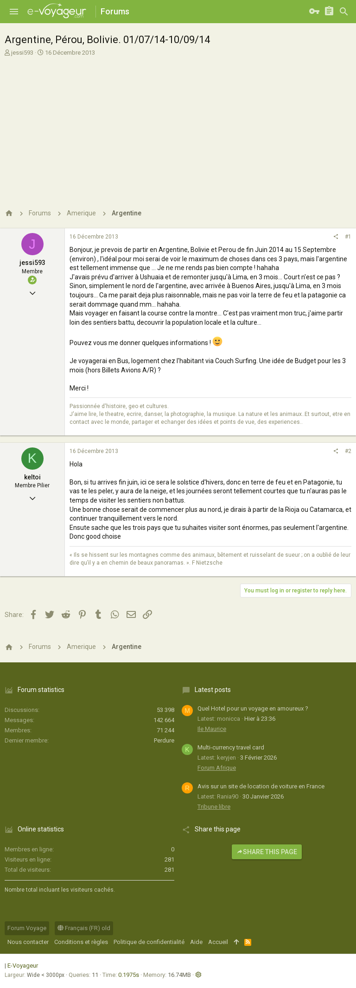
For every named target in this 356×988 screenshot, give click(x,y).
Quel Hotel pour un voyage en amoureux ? (252, 708)
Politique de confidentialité (149, 941)
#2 (348, 451)
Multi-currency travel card (230, 747)
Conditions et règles (81, 941)
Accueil (218, 941)
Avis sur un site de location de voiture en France (260, 786)
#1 (348, 236)
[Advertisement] (177, 126)
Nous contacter (28, 941)
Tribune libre (213, 806)
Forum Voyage (26, 928)
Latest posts (213, 689)
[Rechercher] (344, 11)
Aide (196, 941)
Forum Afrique (216, 767)
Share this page (266, 852)
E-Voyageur (22, 965)
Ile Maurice (211, 728)
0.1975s (128, 974)
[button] (14, 11)
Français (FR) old (83, 928)
